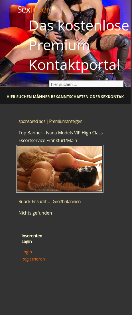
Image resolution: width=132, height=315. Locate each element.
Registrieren (33, 259)
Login (26, 252)
